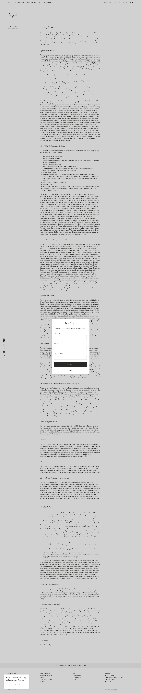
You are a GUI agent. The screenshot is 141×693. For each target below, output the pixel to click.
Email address (59, 353)
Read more (21, 680)
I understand (16, 685)
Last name (57, 343)
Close (71, 370)
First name (57, 333)
